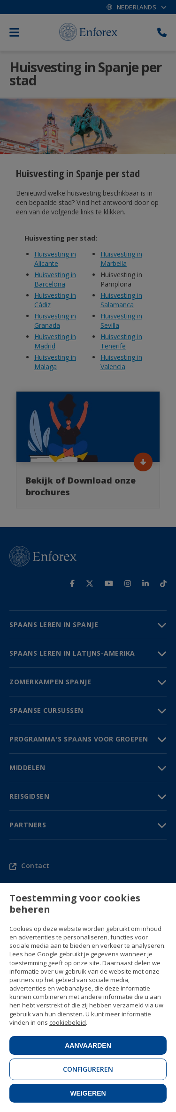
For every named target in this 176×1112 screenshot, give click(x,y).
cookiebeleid (67, 1022)
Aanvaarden (88, 1045)
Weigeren (88, 1093)
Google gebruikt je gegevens (78, 954)
